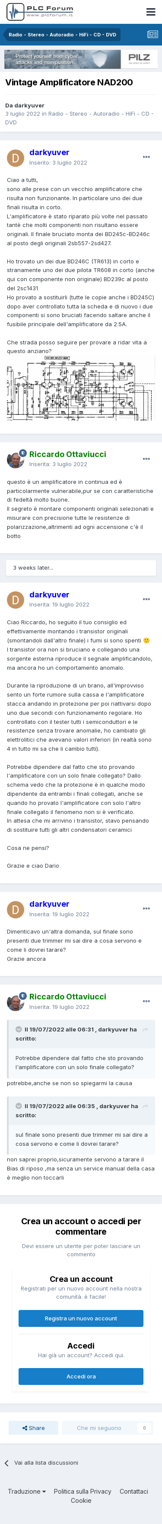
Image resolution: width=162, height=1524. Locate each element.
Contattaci (134, 1491)
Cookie (81, 1500)
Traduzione (27, 1491)
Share (33, 1427)
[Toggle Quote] (19, 1029)
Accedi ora (81, 1376)
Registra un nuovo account (81, 1318)
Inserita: (58, 463)
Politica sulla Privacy (82, 1491)
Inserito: (58, 162)
